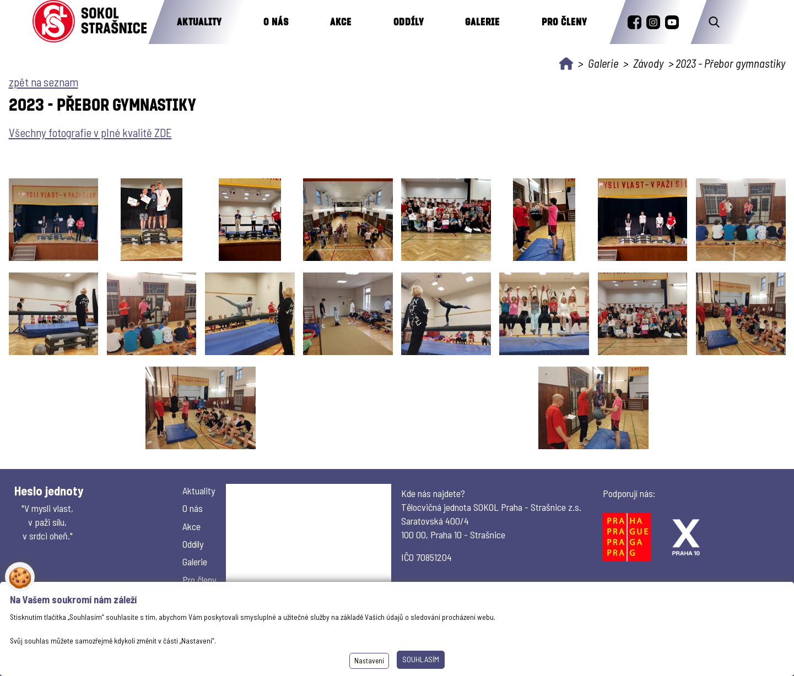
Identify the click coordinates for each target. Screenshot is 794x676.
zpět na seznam (43, 82)
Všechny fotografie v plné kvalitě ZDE (90, 132)
